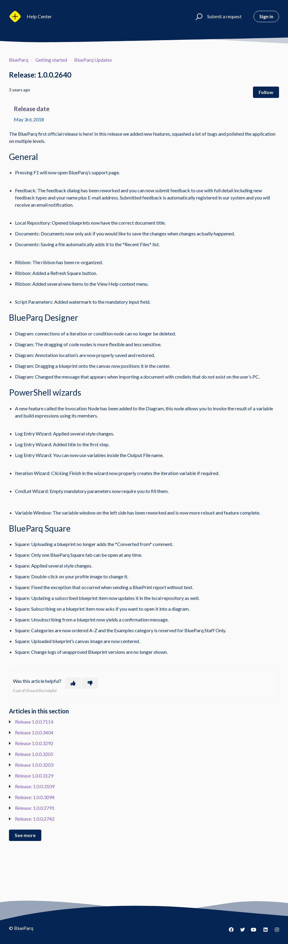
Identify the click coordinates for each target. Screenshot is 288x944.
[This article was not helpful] (90, 683)
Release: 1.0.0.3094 (34, 797)
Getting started (51, 60)
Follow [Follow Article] (266, 92)
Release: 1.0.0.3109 (34, 786)
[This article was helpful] (73, 683)
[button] (198, 16)
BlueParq (18, 60)
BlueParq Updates (93, 60)
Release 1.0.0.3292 (34, 743)
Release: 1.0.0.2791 (34, 808)
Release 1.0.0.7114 (34, 721)
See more (25, 835)
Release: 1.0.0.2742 (34, 819)
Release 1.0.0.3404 (34, 732)
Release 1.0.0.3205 (34, 754)
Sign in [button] (266, 16)
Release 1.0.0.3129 (34, 775)
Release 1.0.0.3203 (34, 765)
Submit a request (224, 16)
